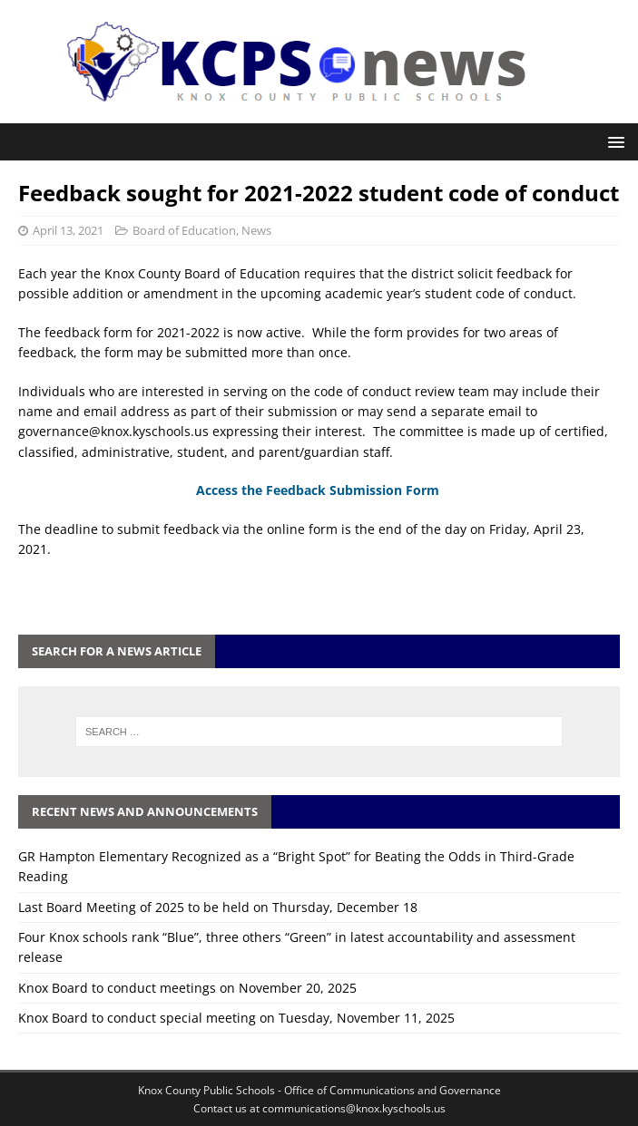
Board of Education (184, 230)
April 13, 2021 (68, 230)
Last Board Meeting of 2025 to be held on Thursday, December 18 (217, 907)
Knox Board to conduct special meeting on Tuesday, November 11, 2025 (236, 1017)
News (256, 230)
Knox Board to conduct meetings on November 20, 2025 (187, 987)
